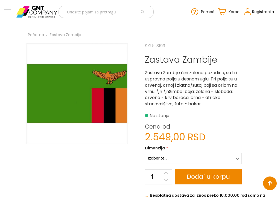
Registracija (263, 12)
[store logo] (36, 12)
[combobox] (106, 12)
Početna (36, 34)
